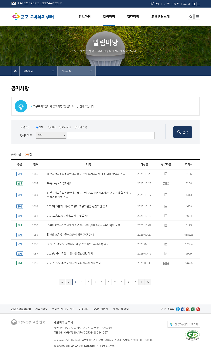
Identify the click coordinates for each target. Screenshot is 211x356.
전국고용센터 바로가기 (186, 324)
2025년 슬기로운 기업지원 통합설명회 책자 (71, 253)
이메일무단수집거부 (63, 309)
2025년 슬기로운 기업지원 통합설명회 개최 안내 (74, 263)
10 (135, 282)
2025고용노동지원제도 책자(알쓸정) (67, 216)
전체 (40, 127)
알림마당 (28, 71)
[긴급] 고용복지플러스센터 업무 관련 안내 (70, 234)
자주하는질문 (171, 3)
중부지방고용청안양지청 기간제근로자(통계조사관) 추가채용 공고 (83, 225)
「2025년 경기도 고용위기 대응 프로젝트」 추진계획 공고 (78, 244)
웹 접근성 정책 (120, 309)
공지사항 (66, 71)
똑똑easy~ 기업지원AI (59, 183)
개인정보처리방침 (21, 309)
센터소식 (82, 127)
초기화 (187, 2)
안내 (53, 127)
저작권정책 (41, 309)
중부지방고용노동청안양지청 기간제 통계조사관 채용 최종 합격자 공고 (86, 174)
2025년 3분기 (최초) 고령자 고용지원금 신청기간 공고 (77, 206)
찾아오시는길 (100, 309)
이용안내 (154, 3)
